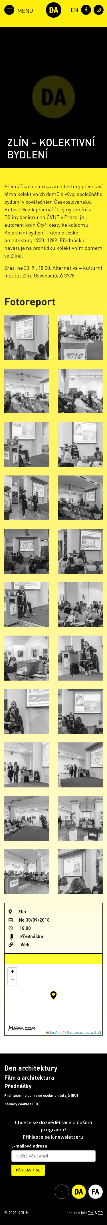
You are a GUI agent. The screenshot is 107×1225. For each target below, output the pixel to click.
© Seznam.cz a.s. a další (82, 1033)
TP (100, 1212)
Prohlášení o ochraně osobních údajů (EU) (41, 1095)
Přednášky (18, 1086)
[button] (53, 995)
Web (25, 945)
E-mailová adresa (29, 1146)
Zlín (22, 911)
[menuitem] (73, 9)
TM (91, 1212)
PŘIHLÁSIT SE (28, 1170)
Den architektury (30, 1067)
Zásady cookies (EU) (22, 1104)
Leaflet (53, 1033)
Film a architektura (29, 1077)
